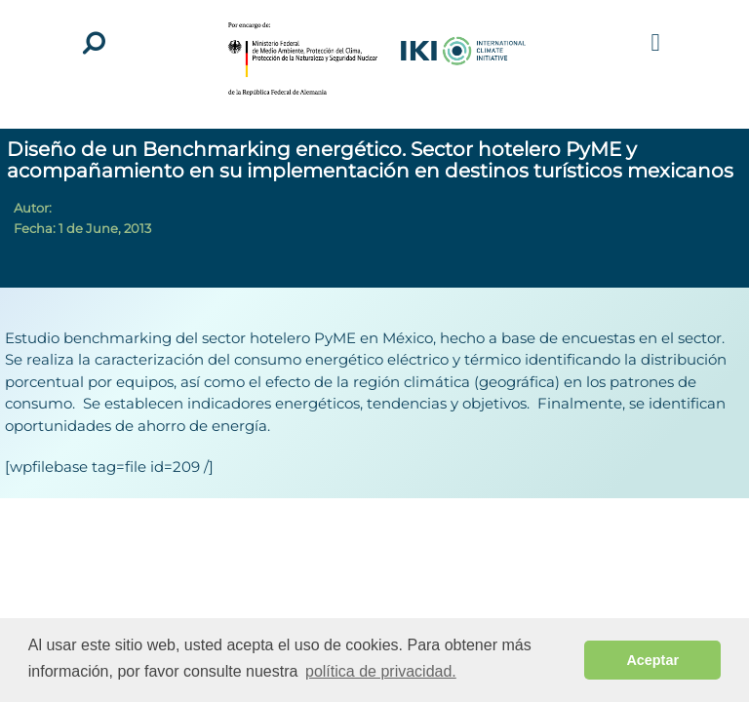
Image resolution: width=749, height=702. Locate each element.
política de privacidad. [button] (380, 671)
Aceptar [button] (652, 660)
